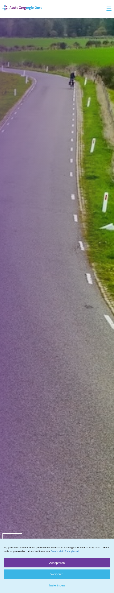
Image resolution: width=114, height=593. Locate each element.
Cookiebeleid (57, 551)
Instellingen (57, 585)
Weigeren (57, 574)
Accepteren (57, 563)
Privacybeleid (72, 551)
